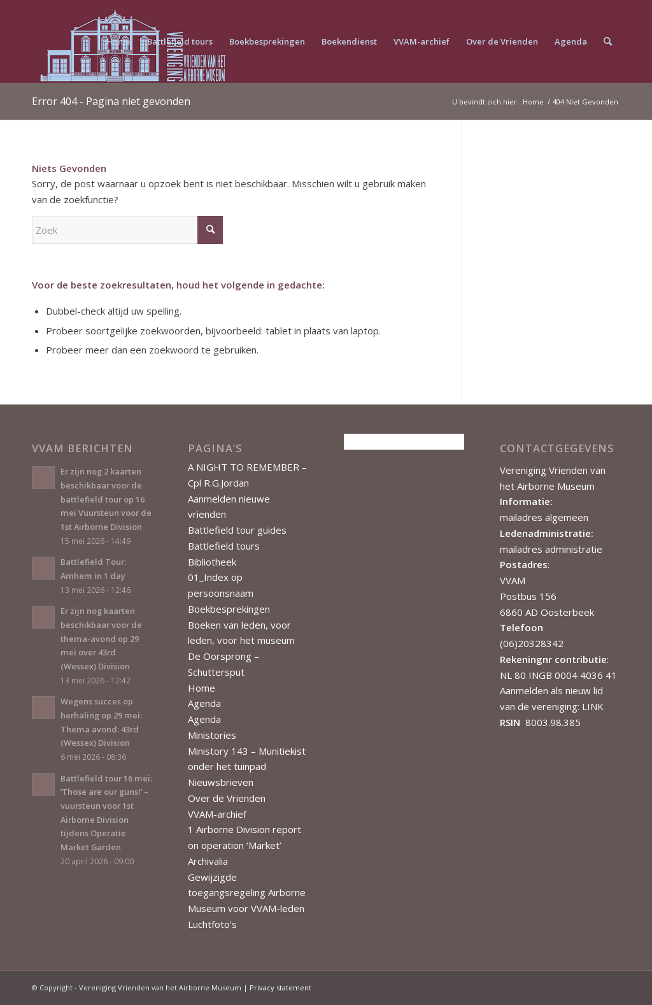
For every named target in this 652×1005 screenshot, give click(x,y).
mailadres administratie (551, 549)
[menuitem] (118, 41)
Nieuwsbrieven (220, 782)
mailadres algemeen (544, 517)
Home (201, 687)
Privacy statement (280, 987)
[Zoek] (607, 41)
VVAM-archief (217, 814)
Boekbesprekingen (229, 608)
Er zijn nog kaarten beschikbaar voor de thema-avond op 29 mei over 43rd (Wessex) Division (101, 638)
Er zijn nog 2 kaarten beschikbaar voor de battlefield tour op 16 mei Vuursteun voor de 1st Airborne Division (106, 499)
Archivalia (208, 861)
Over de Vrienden (227, 798)
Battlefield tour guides (237, 530)
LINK (593, 706)
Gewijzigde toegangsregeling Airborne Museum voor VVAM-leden (247, 893)
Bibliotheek (212, 561)
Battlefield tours (224, 545)
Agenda (204, 703)
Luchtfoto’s (212, 924)
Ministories (212, 735)
